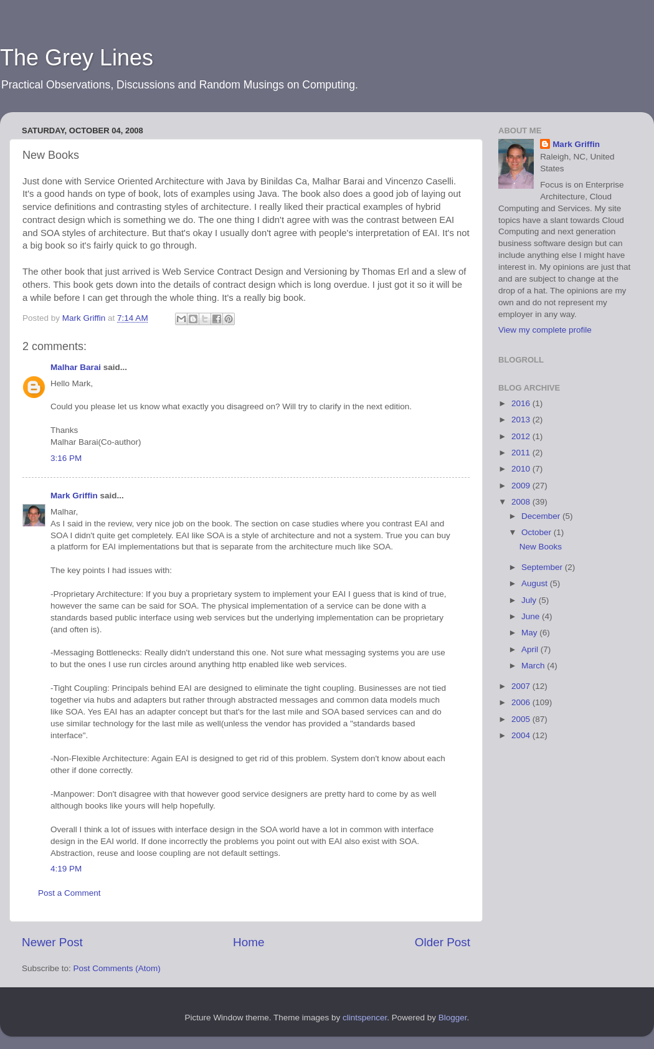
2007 (522, 686)
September (543, 567)
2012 (522, 436)
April (531, 649)
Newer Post (52, 942)
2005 (522, 719)
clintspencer (365, 1017)
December (541, 516)
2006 (522, 702)
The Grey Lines (76, 57)
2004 (522, 735)
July (530, 600)
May (530, 632)
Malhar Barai (75, 367)
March (534, 665)
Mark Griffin (74, 495)
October (537, 532)
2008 (522, 501)
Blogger (452, 1017)
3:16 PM (66, 458)
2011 (522, 452)
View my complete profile (545, 330)
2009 (522, 485)
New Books (540, 546)
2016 (522, 403)
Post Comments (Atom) (117, 968)
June (531, 616)
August (535, 583)
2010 (522, 468)
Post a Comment (69, 893)
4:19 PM (66, 868)
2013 (522, 419)
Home (248, 942)
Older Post (442, 942)
